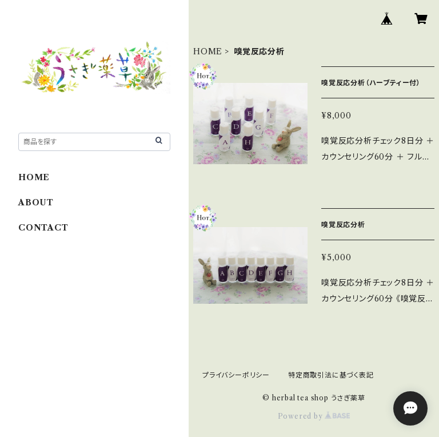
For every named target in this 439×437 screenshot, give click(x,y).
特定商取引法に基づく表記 (331, 375)
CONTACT (43, 228)
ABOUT (36, 202)
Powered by (314, 416)
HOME (207, 51)
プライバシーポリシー (236, 375)
